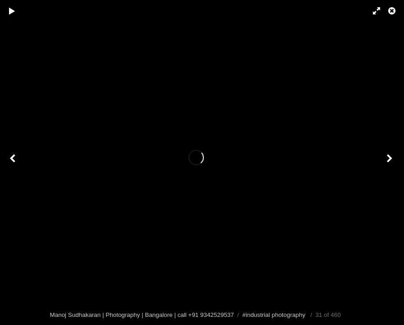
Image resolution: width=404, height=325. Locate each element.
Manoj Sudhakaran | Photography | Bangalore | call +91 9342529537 (142, 314)
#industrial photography (273, 314)
